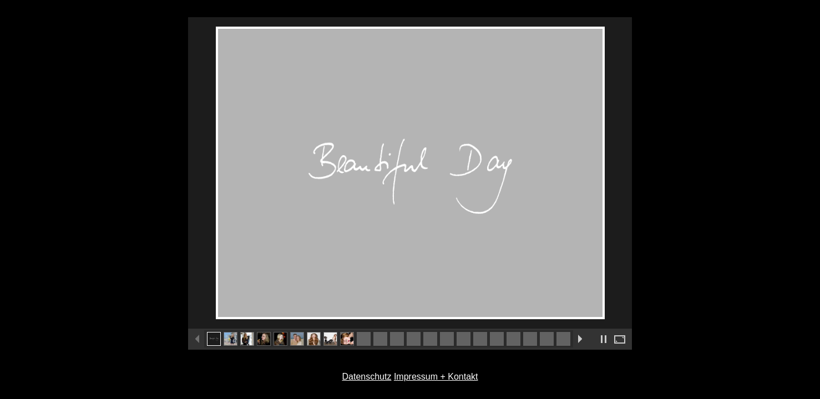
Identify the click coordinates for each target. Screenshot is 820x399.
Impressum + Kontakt (436, 376)
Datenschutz (366, 376)
